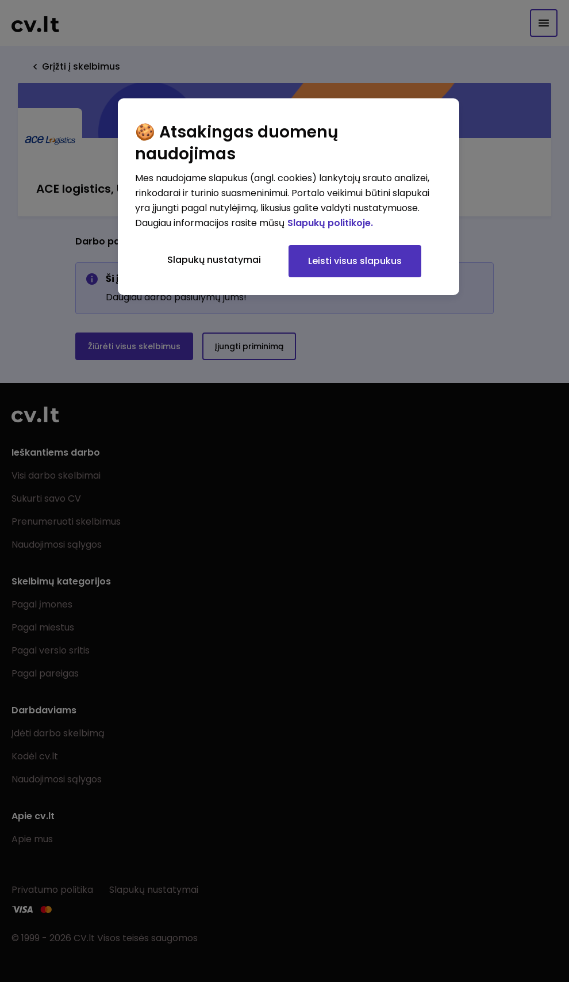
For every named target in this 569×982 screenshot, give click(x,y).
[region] (288, 196)
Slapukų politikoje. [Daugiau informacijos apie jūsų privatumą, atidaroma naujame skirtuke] (330, 223)
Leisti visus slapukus (355, 261)
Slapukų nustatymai (214, 259)
